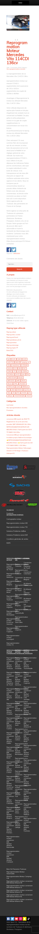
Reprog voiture (11, 332)
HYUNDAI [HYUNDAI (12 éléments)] (10, 374)
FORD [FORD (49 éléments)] (9, 371)
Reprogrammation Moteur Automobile (16, 873)
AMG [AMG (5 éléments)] (19, 359)
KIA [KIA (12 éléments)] (28, 374)
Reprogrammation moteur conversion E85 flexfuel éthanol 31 (21, 693)
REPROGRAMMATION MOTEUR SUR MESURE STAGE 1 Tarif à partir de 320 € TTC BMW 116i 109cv (19, 429)
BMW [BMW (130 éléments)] (17, 362)
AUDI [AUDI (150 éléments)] (24, 359)
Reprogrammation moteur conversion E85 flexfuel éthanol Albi (20, 900)
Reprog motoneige (13, 345)
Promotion (10, 410)
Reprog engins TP (12, 348)
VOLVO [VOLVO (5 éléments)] (28, 396)
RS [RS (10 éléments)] (8, 390)
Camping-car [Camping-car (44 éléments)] (25, 362)
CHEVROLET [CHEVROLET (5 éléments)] (16, 365)
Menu (20, 3)
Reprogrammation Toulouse (21, 565)
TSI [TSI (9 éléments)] (30, 393)
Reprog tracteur (12, 342)
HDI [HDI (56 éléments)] (19, 371)
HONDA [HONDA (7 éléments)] (24, 371)
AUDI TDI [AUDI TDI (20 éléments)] (10, 362)
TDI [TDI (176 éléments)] (14, 393)
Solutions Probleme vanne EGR (17, 535)
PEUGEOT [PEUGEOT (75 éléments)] (23, 383)
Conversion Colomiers (27, 573)
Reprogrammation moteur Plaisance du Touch (13, 567)
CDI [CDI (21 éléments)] (8, 365)
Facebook (10, 513)
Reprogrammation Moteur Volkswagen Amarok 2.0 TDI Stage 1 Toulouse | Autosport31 (19, 450)
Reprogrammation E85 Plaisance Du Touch (21, 587)
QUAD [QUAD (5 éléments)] (18, 387)
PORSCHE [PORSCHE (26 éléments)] (10, 387)
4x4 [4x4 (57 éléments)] (8, 359)
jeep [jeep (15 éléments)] (23, 374)
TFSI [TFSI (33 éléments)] (18, 393)
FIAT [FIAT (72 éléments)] (24, 368)
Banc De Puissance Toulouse (16, 869)
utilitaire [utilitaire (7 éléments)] (9, 396)
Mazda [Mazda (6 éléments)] (20, 377)
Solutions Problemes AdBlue (16, 531)
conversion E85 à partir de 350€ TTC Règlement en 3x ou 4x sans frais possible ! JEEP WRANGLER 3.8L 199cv (19, 421)
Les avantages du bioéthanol (27, 606)
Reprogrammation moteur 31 (13, 644)
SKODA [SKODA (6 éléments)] (19, 390)
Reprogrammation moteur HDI (17, 523)
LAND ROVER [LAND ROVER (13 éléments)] (11, 377)
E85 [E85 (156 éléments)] (20, 368)
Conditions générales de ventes (17, 539)
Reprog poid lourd (12, 337)
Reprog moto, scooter (13, 334)
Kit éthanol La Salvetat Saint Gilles (27, 591)
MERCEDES (16, 253)
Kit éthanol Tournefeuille (28, 584)
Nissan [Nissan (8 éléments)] (9, 383)
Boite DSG (10, 350)
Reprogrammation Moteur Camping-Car (19, 877)
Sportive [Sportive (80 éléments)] (27, 390)
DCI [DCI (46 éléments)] (15, 368)
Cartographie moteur (14, 519)
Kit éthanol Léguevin (27, 599)
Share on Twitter (13, 249)
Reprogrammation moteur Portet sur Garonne (13, 621)
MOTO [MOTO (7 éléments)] (23, 380)
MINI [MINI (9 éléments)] (18, 380)
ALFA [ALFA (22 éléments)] (13, 359)
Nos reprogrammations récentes (16, 69)
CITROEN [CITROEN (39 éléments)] (25, 365)
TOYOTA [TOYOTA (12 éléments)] (24, 393)
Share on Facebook (9, 249)
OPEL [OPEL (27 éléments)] (15, 383)
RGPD (9, 543)
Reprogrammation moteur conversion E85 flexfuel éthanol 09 (21, 762)
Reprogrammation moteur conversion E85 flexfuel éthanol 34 (30, 722)
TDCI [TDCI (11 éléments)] (9, 393)
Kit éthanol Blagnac (27, 578)
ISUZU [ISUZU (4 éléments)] (18, 374)
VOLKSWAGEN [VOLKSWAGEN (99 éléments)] (19, 396)
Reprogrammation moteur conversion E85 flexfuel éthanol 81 (21, 706)
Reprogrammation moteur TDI (17, 527)
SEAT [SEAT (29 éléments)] (13, 390)
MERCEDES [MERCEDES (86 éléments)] (11, 380)
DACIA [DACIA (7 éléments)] (9, 368)
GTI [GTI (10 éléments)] (14, 371)
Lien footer (10, 405)
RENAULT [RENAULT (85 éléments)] (25, 387)
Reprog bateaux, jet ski (14, 340)
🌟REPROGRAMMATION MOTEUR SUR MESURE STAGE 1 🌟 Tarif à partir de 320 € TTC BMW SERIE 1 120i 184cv (20, 442)
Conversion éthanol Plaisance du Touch (27, 565)
